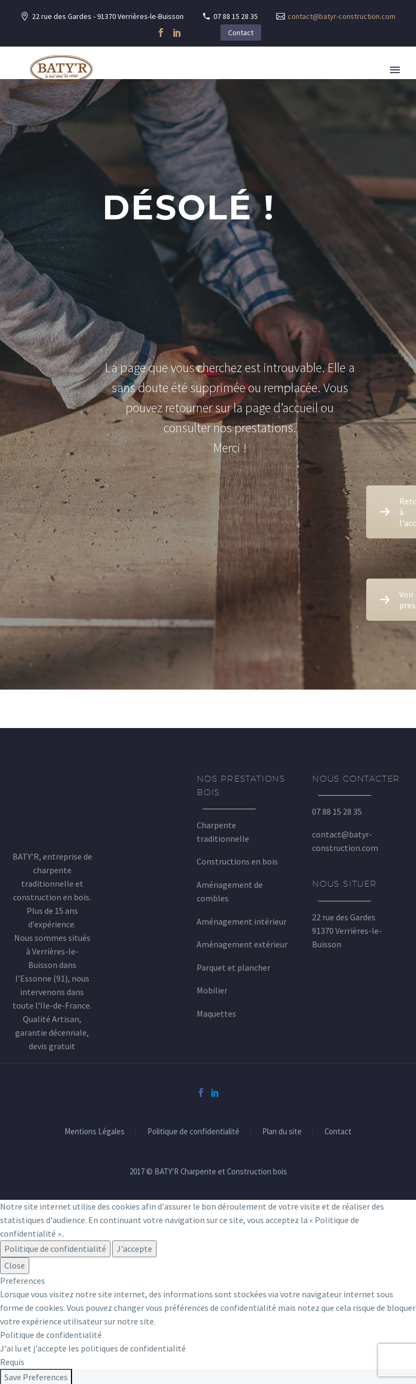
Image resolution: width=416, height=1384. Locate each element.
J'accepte (134, 1248)
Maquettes (216, 1013)
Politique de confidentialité (193, 1132)
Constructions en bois (237, 861)
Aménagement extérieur (242, 944)
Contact (240, 32)
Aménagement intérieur (242, 921)
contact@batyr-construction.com (341, 16)
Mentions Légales (94, 1132)
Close (14, 1265)
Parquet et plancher (233, 967)
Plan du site (282, 1132)
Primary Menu (395, 70)
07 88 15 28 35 (235, 16)
